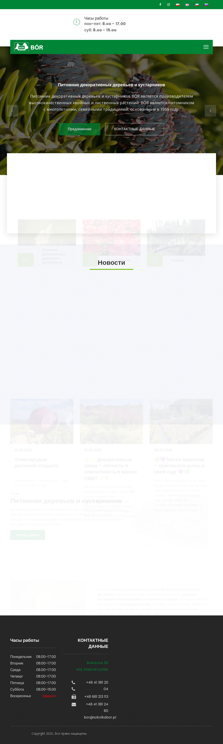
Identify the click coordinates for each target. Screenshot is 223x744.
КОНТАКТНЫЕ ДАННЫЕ (134, 130)
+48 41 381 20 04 (97, 685)
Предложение (79, 130)
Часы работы (96, 18)
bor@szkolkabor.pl (96, 717)
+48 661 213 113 (96, 696)
